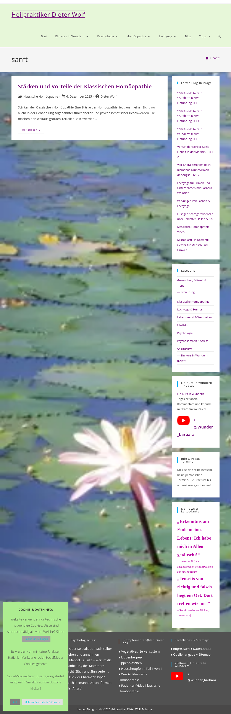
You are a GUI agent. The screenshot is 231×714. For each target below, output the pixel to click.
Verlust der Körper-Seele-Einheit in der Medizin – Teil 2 (195, 152)
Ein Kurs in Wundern (190, 394)
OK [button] (15, 702)
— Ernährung (186, 292)
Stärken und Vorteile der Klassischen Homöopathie (85, 86)
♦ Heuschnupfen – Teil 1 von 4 (140, 668)
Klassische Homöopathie (40, 96)
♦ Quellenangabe (183, 654)
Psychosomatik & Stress (192, 341)
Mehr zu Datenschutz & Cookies (42, 702)
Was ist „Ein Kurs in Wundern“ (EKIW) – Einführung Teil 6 (189, 98)
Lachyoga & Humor (189, 309)
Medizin (182, 325)
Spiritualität (184, 349)
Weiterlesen (33, 130)
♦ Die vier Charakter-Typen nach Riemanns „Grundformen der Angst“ (89, 682)
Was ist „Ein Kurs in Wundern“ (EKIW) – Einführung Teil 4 (189, 116)
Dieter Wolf (108, 96)
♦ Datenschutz (201, 649)
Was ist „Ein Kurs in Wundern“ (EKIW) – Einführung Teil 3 (189, 134)
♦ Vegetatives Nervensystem (139, 651)
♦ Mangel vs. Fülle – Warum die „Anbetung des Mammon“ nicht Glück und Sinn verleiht (89, 665)
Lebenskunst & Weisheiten (194, 317)
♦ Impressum (180, 649)
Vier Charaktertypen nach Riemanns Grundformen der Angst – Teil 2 (194, 170)
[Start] (207, 58)
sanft (216, 58)
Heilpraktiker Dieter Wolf (48, 14)
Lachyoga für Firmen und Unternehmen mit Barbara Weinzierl (194, 188)
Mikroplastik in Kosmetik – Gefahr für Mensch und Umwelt (194, 245)
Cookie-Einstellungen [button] (36, 638)
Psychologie (185, 333)
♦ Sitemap (203, 654)
